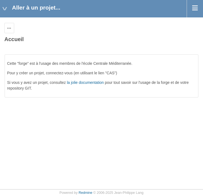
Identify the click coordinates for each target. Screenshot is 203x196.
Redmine (85, 193)
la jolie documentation (85, 82)
